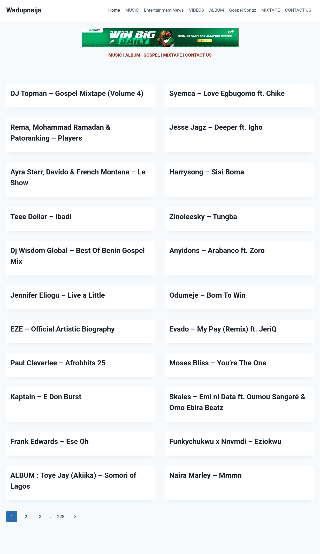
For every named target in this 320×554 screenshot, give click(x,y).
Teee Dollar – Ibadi (40, 216)
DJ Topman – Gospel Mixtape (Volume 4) (76, 93)
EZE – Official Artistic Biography (62, 329)
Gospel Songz (242, 10)
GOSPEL (151, 55)
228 (61, 516)
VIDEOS (196, 10)
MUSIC (132, 10)
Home (114, 10)
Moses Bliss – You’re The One (217, 363)
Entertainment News (164, 10)
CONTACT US (298, 10)
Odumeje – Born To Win (207, 295)
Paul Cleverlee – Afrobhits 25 (57, 363)
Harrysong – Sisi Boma (206, 172)
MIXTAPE (270, 10)
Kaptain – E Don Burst (45, 397)
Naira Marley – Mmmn (205, 475)
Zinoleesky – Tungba (203, 216)
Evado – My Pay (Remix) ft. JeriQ (223, 329)
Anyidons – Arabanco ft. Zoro (217, 250)
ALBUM (216, 10)
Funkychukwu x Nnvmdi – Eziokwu (225, 441)
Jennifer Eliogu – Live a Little (57, 295)
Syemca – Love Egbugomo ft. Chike (227, 93)
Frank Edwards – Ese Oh (49, 441)
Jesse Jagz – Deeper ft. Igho (216, 127)
